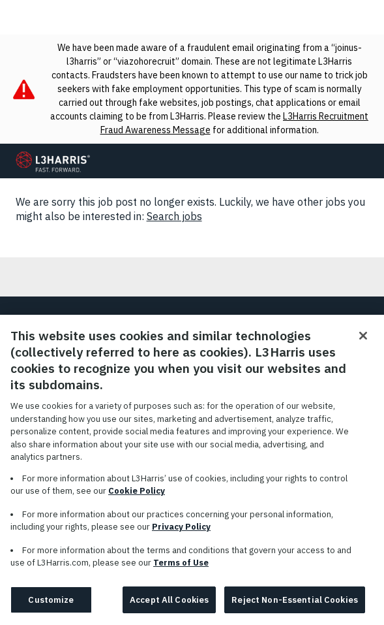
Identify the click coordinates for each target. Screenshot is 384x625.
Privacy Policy (181, 533)
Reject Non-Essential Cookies (294, 606)
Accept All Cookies (169, 606)
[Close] (363, 343)
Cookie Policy (136, 498)
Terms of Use (181, 569)
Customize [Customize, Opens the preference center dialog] (51, 606)
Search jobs (174, 216)
